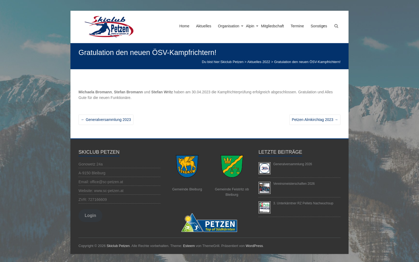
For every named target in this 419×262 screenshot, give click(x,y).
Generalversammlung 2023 (106, 119)
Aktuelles (203, 26)
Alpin (250, 26)
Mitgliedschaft (272, 26)
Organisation (228, 26)
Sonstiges (319, 26)
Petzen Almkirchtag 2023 (315, 119)
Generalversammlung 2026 (292, 164)
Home (184, 26)
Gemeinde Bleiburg (187, 189)
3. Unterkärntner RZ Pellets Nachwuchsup (303, 203)
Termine (297, 26)
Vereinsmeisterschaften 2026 (294, 184)
